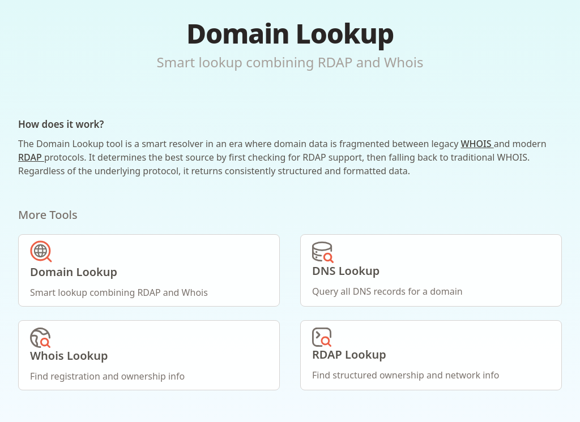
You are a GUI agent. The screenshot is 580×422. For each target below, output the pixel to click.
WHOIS (476, 143)
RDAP (31, 157)
